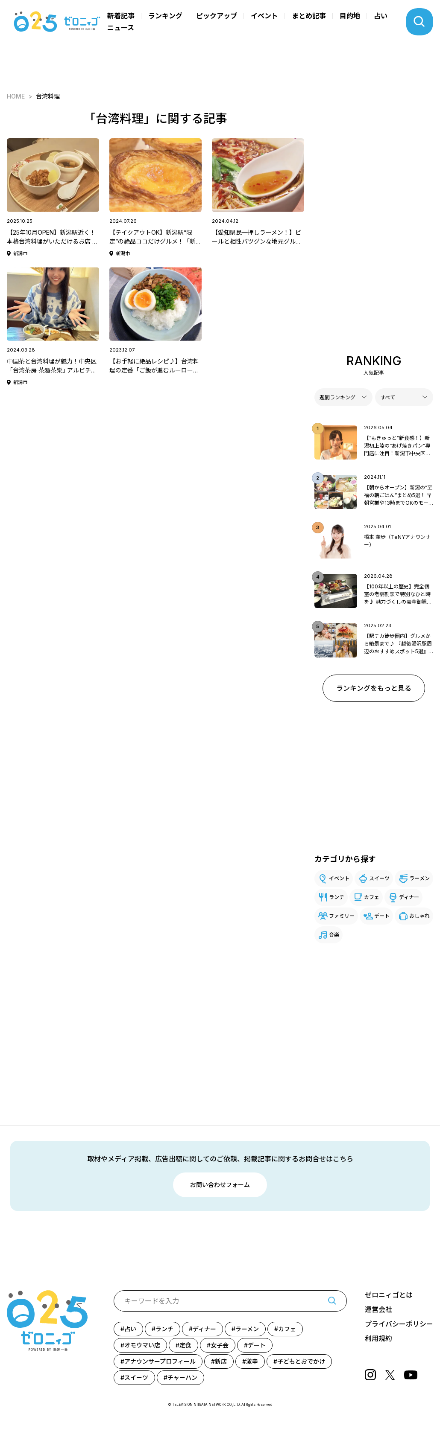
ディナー (409, 897)
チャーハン (182, 1377)
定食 (185, 1345)
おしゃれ (419, 916)
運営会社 (378, 1310)
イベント (264, 16)
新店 (221, 1361)
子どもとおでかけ (301, 1361)
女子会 (220, 1345)
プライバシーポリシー (399, 1324)
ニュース (120, 27)
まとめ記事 (309, 16)
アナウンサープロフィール (160, 1361)
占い (380, 16)
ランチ (336, 897)
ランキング (165, 16)
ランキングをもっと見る (373, 688)
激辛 (252, 1361)
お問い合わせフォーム (220, 1184)
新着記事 (121, 16)
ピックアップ (216, 16)
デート (382, 916)
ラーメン (419, 878)
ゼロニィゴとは (389, 1295)
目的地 (350, 16)
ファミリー (342, 916)
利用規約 (378, 1339)
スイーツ (379, 878)
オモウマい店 (142, 1345)
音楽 (334, 934)
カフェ (371, 897)
